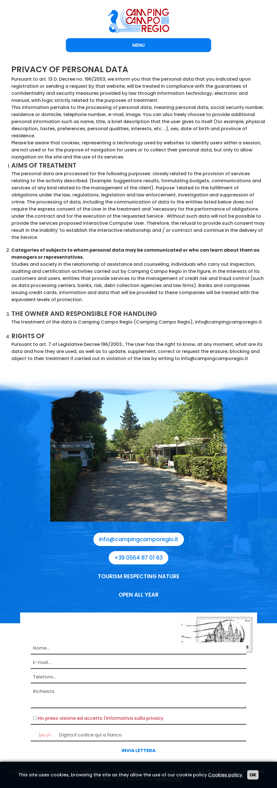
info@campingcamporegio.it (138, 539)
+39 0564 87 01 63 (138, 558)
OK (252, 775)
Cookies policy (225, 775)
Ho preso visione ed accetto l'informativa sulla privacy (100, 718)
